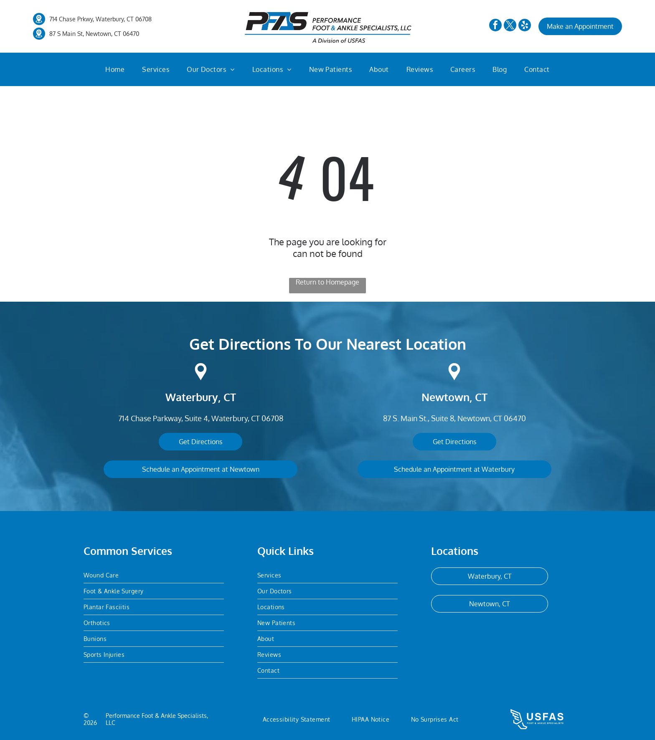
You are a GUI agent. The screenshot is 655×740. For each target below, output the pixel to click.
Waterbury (191, 397)
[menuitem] (115, 69)
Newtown (445, 397)
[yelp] (524, 26)
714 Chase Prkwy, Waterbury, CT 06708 (100, 19)
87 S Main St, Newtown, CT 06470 (94, 33)
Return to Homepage (327, 282)
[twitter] (510, 26)
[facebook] (495, 26)
